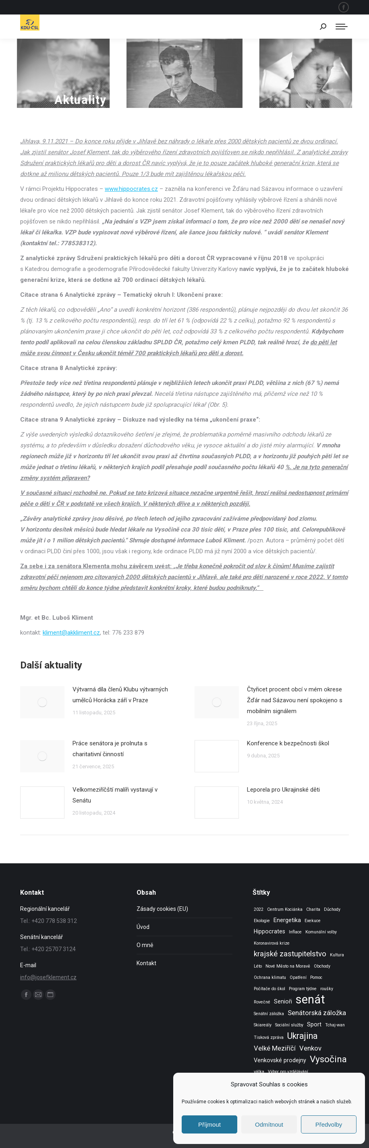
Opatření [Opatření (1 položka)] (298, 977)
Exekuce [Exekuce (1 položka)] (313, 920)
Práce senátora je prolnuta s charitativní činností (110, 749)
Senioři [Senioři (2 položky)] (283, 1001)
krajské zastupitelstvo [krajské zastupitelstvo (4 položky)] (290, 953)
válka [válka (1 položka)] (259, 1071)
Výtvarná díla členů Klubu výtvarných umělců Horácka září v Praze (120, 695)
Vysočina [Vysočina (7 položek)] (328, 1059)
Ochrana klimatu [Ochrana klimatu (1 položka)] (270, 977)
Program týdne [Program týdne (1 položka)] (303, 988)
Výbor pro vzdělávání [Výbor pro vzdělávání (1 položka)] (288, 1071)
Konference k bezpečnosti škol (288, 743)
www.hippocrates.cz (131, 188)
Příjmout (209, 1124)
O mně (145, 945)
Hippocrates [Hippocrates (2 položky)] (269, 931)
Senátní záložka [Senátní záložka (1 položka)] (269, 1013)
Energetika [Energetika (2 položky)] (287, 920)
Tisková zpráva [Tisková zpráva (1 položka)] (269, 1037)
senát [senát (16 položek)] (310, 1000)
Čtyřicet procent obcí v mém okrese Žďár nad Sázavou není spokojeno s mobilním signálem (294, 700)
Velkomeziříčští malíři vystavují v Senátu (115, 795)
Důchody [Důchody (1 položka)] (332, 909)
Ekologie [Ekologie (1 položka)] (262, 920)
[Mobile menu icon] (341, 26)
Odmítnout (269, 1124)
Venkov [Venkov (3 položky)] (310, 1048)
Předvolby (328, 1124)
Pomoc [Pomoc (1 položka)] (316, 977)
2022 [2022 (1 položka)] (258, 909)
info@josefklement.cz (48, 977)
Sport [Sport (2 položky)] (314, 1024)
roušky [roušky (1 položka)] (326, 988)
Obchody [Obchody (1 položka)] (322, 966)
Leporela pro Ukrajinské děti (283, 789)
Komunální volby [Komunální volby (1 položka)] (321, 932)
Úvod (143, 927)
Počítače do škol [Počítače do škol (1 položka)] (269, 988)
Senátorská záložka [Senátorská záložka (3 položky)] (317, 1013)
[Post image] (42, 702)
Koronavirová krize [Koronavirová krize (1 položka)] (272, 943)
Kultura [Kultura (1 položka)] (337, 955)
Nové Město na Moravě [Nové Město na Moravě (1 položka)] (287, 966)
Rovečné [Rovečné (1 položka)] (262, 1002)
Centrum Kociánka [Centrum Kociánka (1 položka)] (285, 909)
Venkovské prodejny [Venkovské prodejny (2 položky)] (280, 1060)
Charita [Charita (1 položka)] (313, 909)
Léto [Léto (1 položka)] (258, 966)
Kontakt (146, 963)
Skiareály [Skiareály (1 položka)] (263, 1025)
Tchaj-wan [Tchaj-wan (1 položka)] (335, 1025)
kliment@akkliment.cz (71, 632)
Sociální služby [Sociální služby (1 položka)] (289, 1025)
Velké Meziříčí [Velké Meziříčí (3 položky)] (275, 1048)
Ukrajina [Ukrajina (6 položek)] (302, 1036)
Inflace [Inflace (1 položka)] (295, 932)
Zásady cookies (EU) (162, 909)
